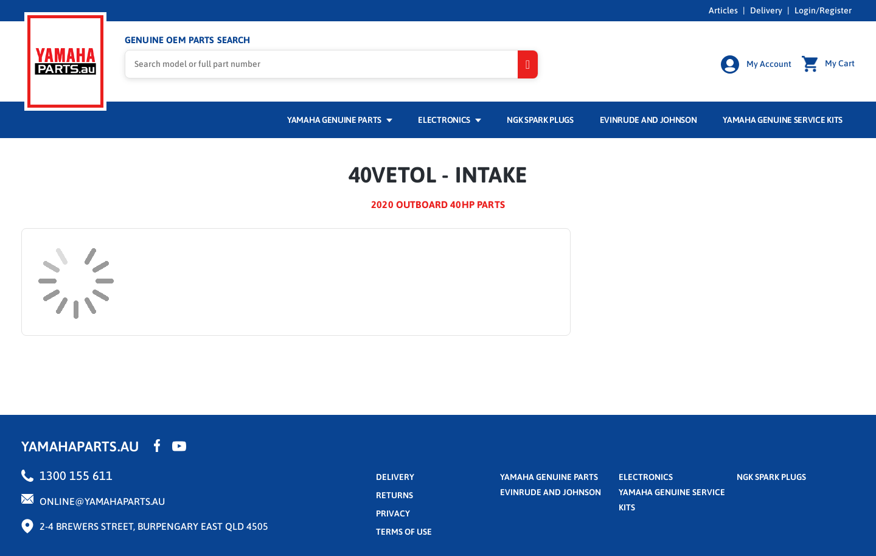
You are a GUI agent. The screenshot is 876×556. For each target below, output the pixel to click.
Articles (723, 10)
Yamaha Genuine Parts (339, 120)
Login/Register (823, 10)
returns (394, 495)
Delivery (766, 10)
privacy (393, 513)
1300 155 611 (76, 475)
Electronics (449, 120)
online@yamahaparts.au (102, 501)
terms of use (404, 532)
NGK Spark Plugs (540, 120)
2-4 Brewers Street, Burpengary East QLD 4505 (154, 526)
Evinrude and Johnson (648, 120)
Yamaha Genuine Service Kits (783, 120)
